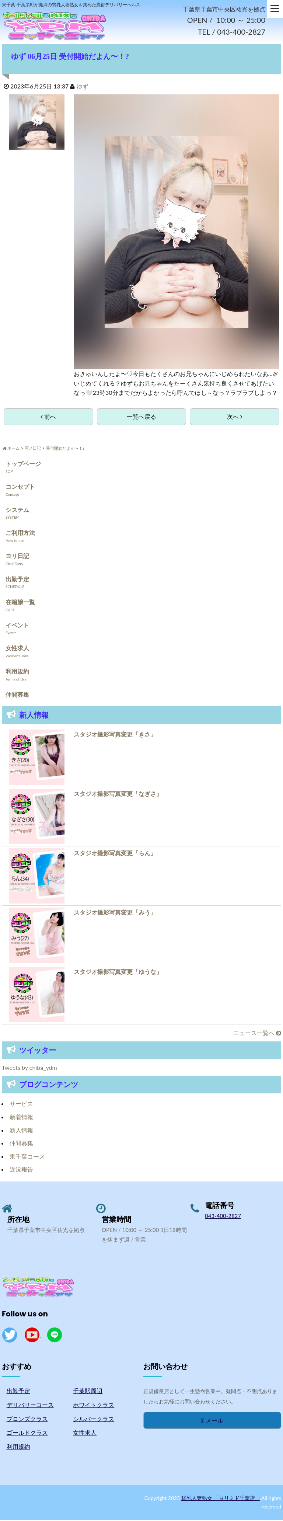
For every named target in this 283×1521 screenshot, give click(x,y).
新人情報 (21, 1131)
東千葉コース (27, 1157)
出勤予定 (17, 580)
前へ (48, 417)
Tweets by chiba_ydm (29, 1068)
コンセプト (20, 487)
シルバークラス (93, 1419)
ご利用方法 (20, 533)
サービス (21, 1104)
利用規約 (17, 672)
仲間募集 (17, 695)
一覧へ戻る (141, 417)
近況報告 (21, 1170)
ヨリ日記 (17, 556)
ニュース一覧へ (257, 1033)
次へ (234, 417)
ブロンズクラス (27, 1419)
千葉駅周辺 (87, 1391)
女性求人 (17, 648)
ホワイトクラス (93, 1405)
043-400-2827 (223, 1217)
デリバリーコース (30, 1405)
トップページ (23, 464)
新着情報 (21, 1117)
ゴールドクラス (27, 1433)
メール (212, 1421)
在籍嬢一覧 (20, 602)
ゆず (82, 87)
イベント (17, 626)
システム (17, 510)
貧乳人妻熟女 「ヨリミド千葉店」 (220, 1499)
